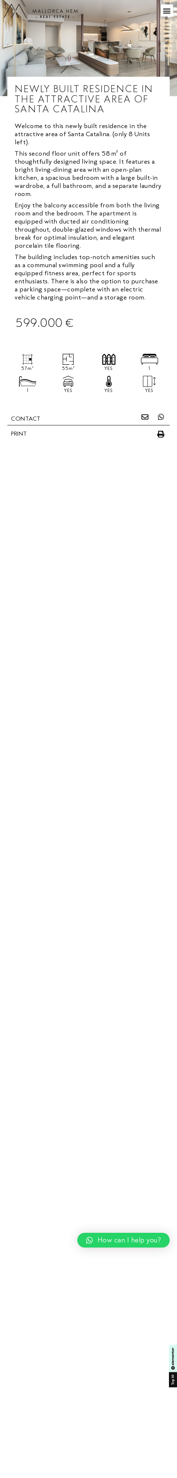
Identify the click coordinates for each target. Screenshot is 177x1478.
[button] (167, 10)
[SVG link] (41, 12)
